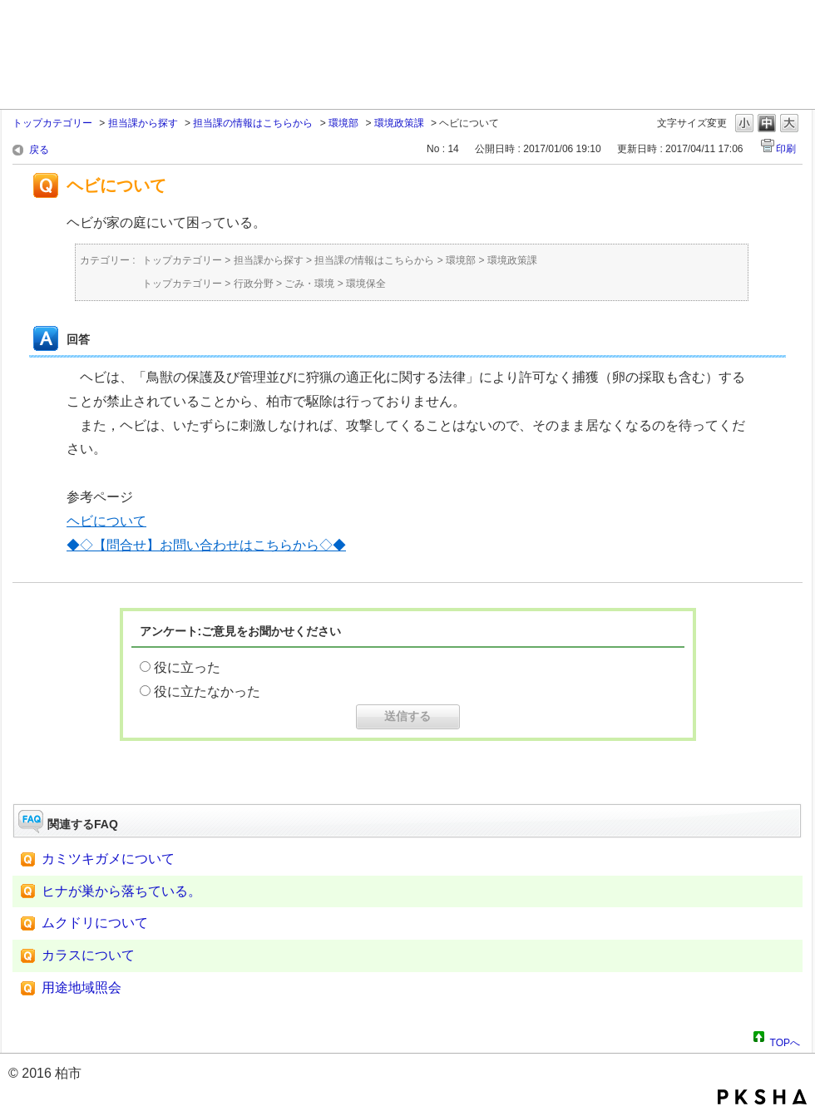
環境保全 (366, 283)
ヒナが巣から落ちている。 (121, 891)
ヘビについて (106, 521)
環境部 (343, 123)
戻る (39, 150)
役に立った (187, 667)
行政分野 (254, 283)
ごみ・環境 (309, 283)
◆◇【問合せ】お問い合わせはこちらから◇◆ (206, 545)
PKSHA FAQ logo (762, 1097)
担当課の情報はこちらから (253, 123)
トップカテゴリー (52, 123)
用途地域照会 (81, 987)
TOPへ (785, 1040)
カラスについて (88, 955)
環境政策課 (399, 123)
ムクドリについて (95, 923)
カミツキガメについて (108, 859)
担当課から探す (143, 123)
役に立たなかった (207, 691)
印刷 (786, 149)
